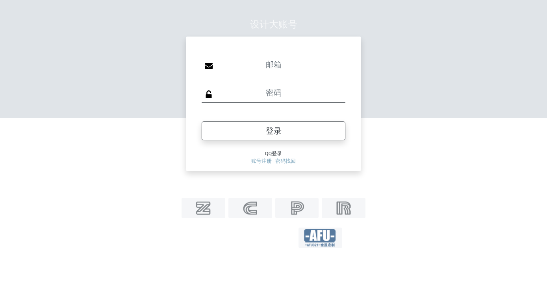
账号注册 (261, 161)
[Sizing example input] (273, 64)
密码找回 (285, 161)
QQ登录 (274, 153)
